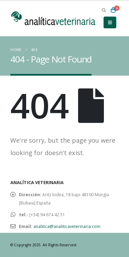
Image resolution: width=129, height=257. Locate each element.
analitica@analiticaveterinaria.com (66, 226)
